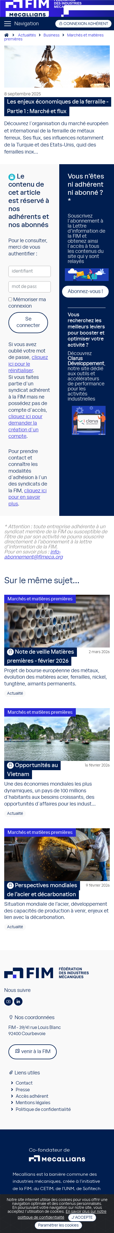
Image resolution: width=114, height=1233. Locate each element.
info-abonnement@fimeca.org (33, 555)
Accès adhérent (32, 1096)
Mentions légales (33, 1103)
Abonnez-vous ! (85, 291)
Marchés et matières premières (40, 599)
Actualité (15, 694)
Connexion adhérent (83, 24)
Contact (24, 1083)
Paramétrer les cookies (58, 1225)
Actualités (27, 35)
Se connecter (28, 322)
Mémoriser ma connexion (27, 303)
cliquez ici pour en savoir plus (27, 497)
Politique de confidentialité (43, 1109)
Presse (23, 1090)
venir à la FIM (33, 1051)
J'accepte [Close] (82, 1218)
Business (52, 35)
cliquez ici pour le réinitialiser (28, 364)
